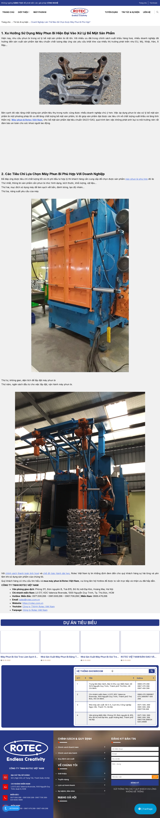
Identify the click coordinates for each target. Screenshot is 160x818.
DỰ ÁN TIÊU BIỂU (10, 650)
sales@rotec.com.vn (29, 599)
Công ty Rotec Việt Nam (35, 610)
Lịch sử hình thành (66, 785)
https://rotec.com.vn (32, 603)
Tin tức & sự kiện (130, 12)
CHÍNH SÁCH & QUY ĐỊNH (75, 738)
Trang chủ (143, 3)
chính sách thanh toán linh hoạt (22, 573)
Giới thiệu (23, 12)
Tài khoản (153, 3)
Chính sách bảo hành (67, 753)
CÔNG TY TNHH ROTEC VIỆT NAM (26, 768)
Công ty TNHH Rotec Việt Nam (38, 606)
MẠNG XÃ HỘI (67, 797)
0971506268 (14, 808)
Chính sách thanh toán (68, 747)
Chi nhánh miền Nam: (21, 784)
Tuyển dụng (111, 12)
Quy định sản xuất (66, 759)
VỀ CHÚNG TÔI (67, 765)
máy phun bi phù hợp (136, 179)
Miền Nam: (15, 806)
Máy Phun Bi (39, 12)
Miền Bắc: (15, 795)
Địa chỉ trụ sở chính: (20, 775)
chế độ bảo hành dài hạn (56, 573)
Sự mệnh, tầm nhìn (66, 791)
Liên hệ (147, 12)
